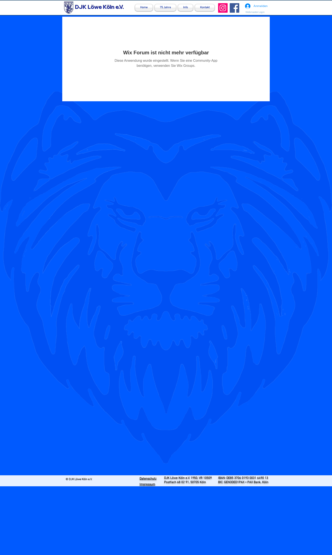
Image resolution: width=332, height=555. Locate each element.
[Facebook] (234, 8)
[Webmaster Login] (255, 12)
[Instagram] (223, 8)
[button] (185, 7)
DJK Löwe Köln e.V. (99, 7)
